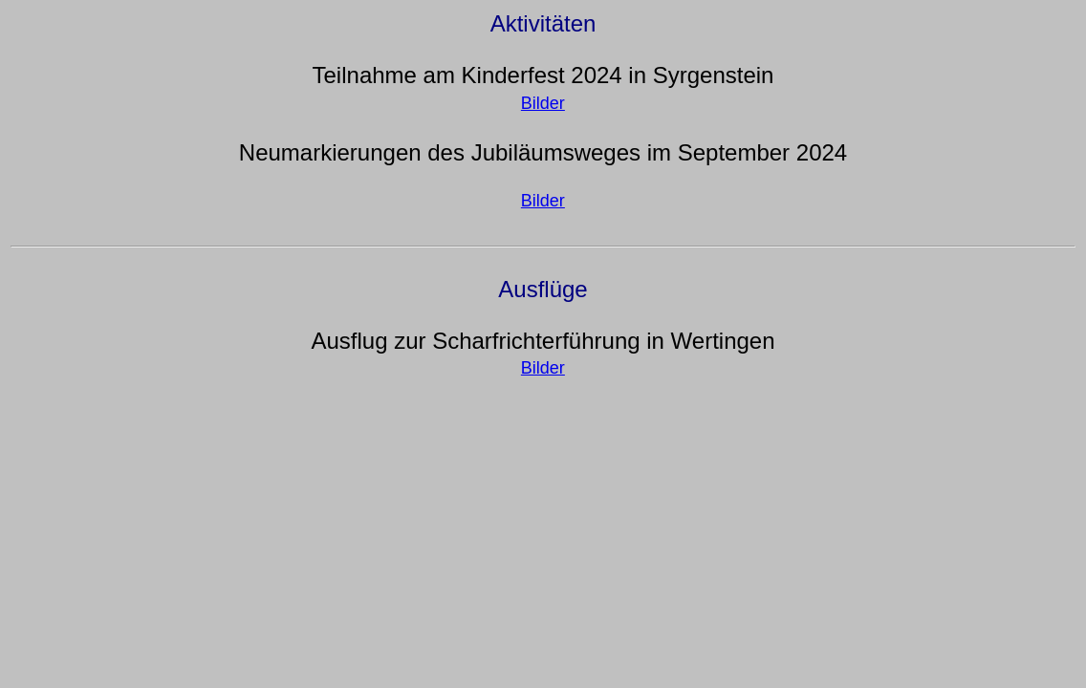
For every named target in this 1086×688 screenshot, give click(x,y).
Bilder (543, 103)
